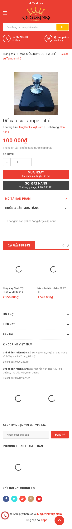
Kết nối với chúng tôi (19, 488)
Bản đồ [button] (36, 335)
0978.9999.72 (22, 378)
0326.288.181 (20, 37)
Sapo (44, 520)
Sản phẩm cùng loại (19, 245)
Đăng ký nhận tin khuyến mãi (25, 425)
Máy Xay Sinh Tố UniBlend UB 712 (13, 290)
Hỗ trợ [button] (36, 315)
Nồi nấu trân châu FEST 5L (51, 290)
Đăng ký (60, 435)
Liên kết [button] (36, 325)
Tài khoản (36, 3)
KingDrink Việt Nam (17, 344)
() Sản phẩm (61, 39)
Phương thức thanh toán (23, 446)
